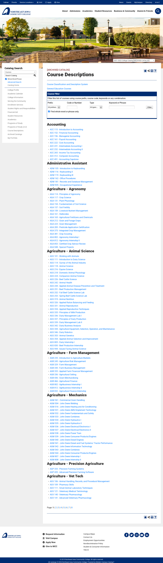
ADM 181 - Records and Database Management (71, 181)
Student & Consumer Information (96, 547)
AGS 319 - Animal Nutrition (62, 299)
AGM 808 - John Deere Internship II (65, 459)
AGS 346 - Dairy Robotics (61, 332)
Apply (48, 2)
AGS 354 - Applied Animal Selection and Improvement (74, 339)
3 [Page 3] (58, 507)
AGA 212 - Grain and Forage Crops (65, 220)
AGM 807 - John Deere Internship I (65, 456)
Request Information (54, 534)
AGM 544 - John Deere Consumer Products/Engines (73, 453)
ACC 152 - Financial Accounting (64, 133)
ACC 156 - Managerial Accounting (65, 136)
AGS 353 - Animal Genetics (62, 335)
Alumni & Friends (145, 11)
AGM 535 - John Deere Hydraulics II (66, 423)
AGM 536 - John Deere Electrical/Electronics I (70, 426)
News (121, 2)
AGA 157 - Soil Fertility (60, 207)
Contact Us (87, 537)
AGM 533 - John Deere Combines (65, 416)
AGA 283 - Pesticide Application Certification (70, 227)
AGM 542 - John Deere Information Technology (71, 446)
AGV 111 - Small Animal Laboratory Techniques (71, 488)
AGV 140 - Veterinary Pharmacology (66, 494)
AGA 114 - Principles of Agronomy (65, 194)
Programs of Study (15, 123)
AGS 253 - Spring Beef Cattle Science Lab (68, 296)
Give (57, 2)
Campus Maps (89, 534)
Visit (39, 2)
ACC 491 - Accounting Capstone (64, 159)
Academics (87, 11)
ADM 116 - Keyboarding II (61, 172)
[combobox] (134, 60)
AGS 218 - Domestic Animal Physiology (67, 273)
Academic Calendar (15, 94)
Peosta (14, 2)
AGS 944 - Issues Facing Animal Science (68, 349)
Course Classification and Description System (67, 84)
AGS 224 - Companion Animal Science (67, 276)
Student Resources (103, 11)
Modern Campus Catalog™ (105, 562)
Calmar (6, 2)
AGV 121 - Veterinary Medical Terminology (69, 491)
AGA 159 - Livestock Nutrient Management (69, 211)
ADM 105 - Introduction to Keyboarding (67, 168)
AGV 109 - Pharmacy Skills (62, 484)
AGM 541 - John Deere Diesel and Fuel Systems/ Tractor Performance (81, 443)
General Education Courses (59, 88)
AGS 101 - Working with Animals (64, 256)
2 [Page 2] (55, 507)
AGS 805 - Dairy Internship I (62, 342)
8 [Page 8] (71, 507)
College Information (15, 97)
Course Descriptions (15, 131)
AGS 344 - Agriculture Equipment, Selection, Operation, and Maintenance (82, 329)
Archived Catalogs (15, 134)
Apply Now (49, 542)
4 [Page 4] (61, 507)
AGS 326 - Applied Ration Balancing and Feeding (72, 302)
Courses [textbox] (8, 72)
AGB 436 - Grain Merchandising (64, 378)
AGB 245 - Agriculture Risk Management (68, 361)
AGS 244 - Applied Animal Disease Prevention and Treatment (77, 286)
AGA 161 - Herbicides (59, 214)
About (65, 11)
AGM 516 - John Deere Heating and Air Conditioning (73, 407)
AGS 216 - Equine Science (61, 269)
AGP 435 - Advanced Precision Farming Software (72, 472)
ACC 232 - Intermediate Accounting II (66, 149)
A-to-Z (157, 2)
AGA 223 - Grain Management (63, 224)
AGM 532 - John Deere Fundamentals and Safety (72, 413)
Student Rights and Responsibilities (21, 108)
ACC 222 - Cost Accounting (62, 143)
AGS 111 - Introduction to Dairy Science (67, 259)
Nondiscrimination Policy (93, 544)
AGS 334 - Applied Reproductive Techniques (69, 309)
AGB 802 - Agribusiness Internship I (65, 384)
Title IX (86, 550)
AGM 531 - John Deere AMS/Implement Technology (73, 410)
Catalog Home (13, 85)
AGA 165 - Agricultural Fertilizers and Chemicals (71, 217)
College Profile (13, 90)
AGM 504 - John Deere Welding (64, 403)
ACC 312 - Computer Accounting (64, 156)
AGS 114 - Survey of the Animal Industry (68, 263)
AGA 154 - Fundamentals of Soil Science (68, 204)
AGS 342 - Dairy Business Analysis (65, 325)
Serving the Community (17, 101)
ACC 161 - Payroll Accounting (63, 139)
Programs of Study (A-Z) (17, 127)
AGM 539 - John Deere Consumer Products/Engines (73, 436)
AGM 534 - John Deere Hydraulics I (65, 420)
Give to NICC (50, 546)
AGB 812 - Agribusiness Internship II (66, 388)
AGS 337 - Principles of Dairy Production (68, 319)
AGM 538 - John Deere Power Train (65, 433)
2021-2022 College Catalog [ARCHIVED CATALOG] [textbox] (131, 60)
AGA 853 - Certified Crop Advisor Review (68, 244)
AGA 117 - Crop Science (60, 197)
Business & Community (124, 11)
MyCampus (138, 2)
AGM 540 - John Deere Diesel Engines (67, 440)
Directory (149, 2)
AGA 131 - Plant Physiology (62, 201)
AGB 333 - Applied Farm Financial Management (71, 371)
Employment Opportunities (94, 540)
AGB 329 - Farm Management (63, 364)
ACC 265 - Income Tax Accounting (65, 152)
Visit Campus (50, 538)
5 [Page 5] (63, 507)
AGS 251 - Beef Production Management (68, 289)
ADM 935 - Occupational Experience (66, 185)
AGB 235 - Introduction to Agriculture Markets (70, 358)
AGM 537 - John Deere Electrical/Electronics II (70, 430)
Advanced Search (14, 82)
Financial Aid (13, 112)
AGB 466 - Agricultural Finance (63, 381)
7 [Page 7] (69, 507)
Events (128, 2)
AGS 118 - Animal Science (61, 266)
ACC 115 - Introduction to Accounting (66, 129)
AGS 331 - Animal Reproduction (64, 306)
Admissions (75, 11)
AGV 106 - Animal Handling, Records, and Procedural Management (80, 481)
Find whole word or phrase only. (65, 111)
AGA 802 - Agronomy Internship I (64, 237)
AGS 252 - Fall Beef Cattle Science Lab (67, 292)
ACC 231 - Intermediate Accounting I (66, 146)
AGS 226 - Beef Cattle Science (63, 279)
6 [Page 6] (66, 507)
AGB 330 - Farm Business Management (67, 368)
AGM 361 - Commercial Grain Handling (67, 400)
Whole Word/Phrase (15, 79)
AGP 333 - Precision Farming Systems (67, 469)
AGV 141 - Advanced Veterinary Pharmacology (70, 498)
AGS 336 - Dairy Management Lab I (66, 316)
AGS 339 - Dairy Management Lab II (66, 322)
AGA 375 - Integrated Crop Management (68, 230)
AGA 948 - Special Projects (62, 247)
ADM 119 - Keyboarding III (61, 175)
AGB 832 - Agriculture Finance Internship (68, 391)
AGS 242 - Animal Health (61, 282)
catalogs (53, 562)
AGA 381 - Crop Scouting (61, 234)
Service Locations (26, 2)
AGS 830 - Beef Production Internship (66, 345)
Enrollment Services (15, 105)
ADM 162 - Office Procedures (63, 178)
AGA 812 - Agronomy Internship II (65, 240)
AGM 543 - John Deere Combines (65, 450)
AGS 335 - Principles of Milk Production (67, 312)
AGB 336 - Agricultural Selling (63, 374)
